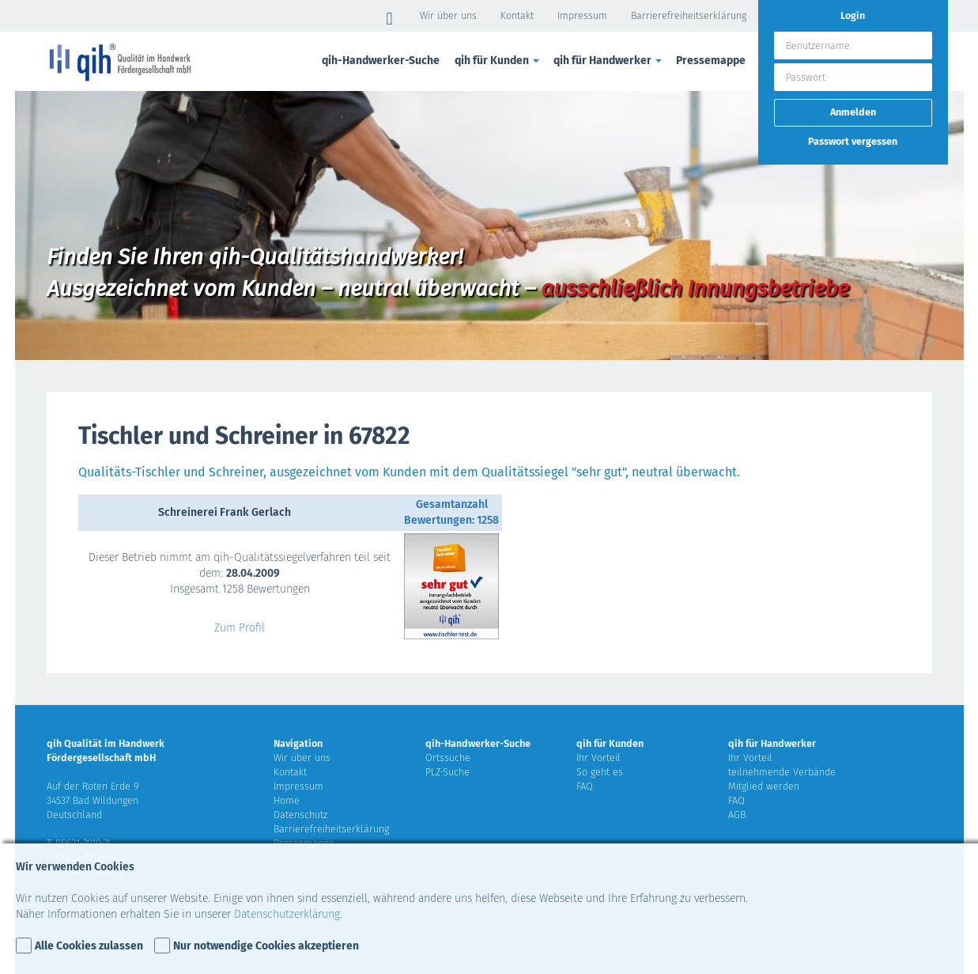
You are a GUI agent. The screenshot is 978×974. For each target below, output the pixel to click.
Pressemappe (711, 60)
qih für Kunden (498, 60)
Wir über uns (448, 15)
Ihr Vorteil (598, 758)
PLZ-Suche (447, 772)
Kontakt (517, 15)
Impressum (582, 15)
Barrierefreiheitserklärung (688, 15)
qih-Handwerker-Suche (381, 60)
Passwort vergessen (852, 141)
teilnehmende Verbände (782, 772)
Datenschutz (300, 815)
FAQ (584, 786)
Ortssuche (447, 758)
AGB (737, 815)
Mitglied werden (763, 786)
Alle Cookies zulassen (89, 946)
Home (287, 800)
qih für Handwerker (608, 60)
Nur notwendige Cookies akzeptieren (266, 946)
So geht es (599, 772)
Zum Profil (239, 628)
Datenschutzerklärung (287, 914)
